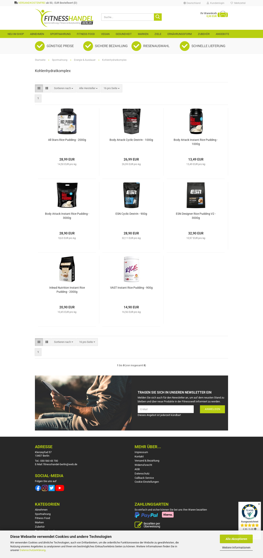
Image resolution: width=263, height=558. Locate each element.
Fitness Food (86, 34)
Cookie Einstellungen (147, 481)
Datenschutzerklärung (32, 550)
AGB (137, 469)
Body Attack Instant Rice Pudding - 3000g (67, 215)
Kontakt (139, 456)
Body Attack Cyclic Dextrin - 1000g (131, 139)
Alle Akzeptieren (236, 539)
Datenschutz (142, 473)
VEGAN (105, 34)
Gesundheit (124, 34)
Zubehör (204, 34)
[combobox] (63, 88)
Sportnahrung (60, 34)
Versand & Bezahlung (147, 460)
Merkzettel (238, 3)
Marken (143, 34)
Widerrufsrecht (143, 464)
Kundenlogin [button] (215, 3)
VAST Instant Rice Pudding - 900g (131, 287)
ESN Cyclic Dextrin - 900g (131, 213)
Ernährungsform (179, 34)
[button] (192, 3)
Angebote (222, 34)
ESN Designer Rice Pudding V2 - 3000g (196, 215)
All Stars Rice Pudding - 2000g (67, 139)
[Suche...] (158, 17)
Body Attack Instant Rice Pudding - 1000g (196, 142)
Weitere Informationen (236, 547)
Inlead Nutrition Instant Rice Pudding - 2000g (67, 289)
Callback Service (144, 477)
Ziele (158, 34)
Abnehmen (37, 34)
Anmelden (212, 409)
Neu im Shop (16, 34)
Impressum (141, 452)
